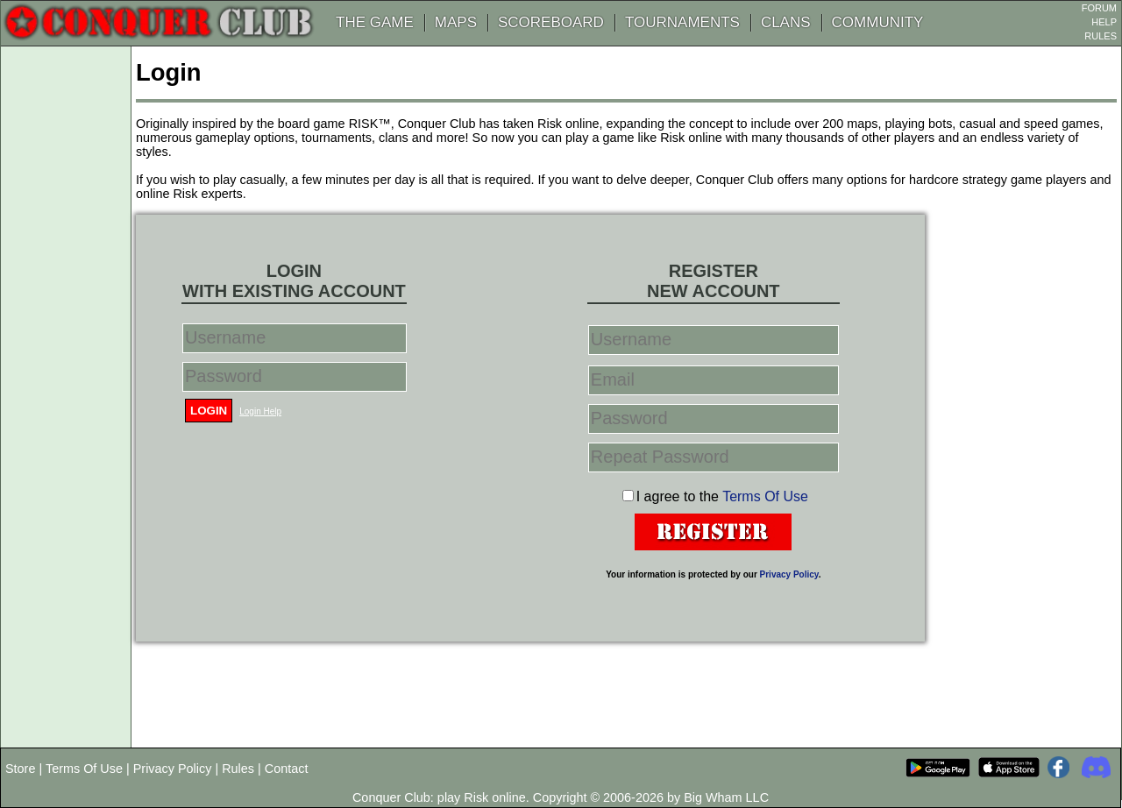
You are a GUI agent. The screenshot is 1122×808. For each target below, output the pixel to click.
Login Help (260, 411)
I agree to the (722, 496)
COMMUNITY (878, 22)
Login (208, 410)
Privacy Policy (789, 574)
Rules (238, 769)
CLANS (786, 22)
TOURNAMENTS (682, 22)
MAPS (456, 22)
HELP (1104, 22)
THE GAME (375, 22)
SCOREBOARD (551, 22)
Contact (287, 769)
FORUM (1099, 8)
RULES (1100, 36)
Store (20, 769)
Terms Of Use (765, 496)
